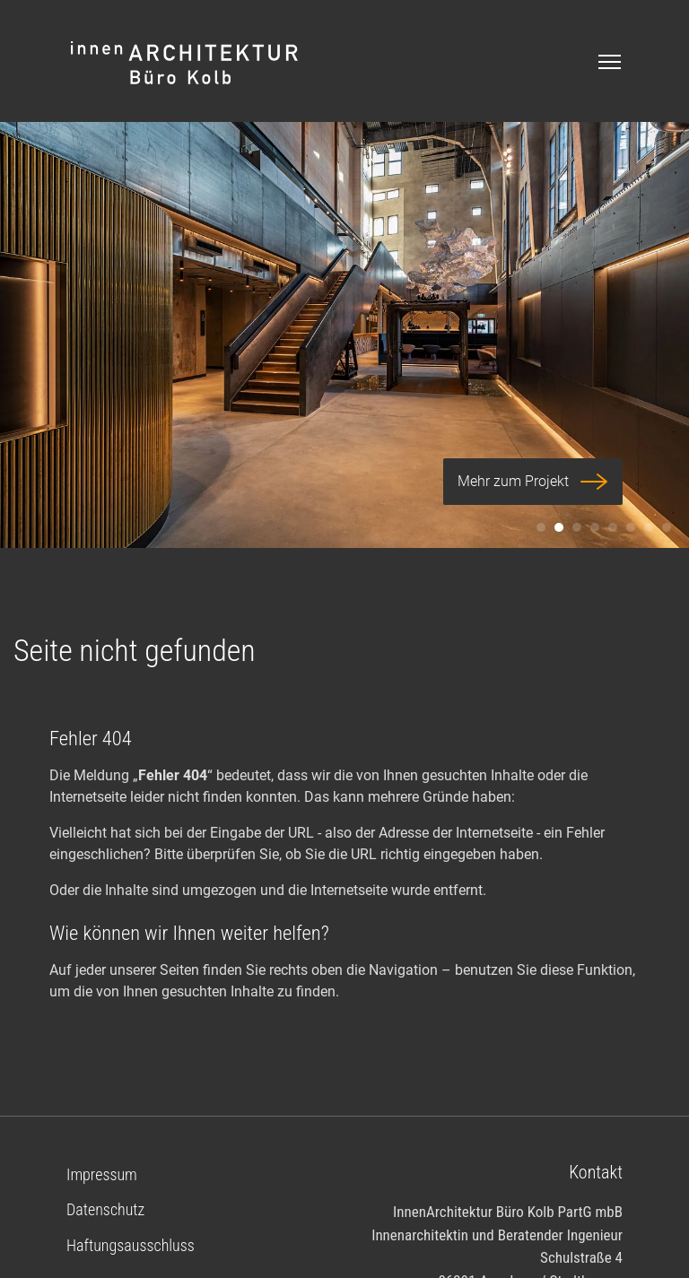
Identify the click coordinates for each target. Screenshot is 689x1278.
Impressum (101, 1174)
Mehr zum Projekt (533, 481)
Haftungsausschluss (130, 1245)
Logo (185, 63)
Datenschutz (105, 1209)
